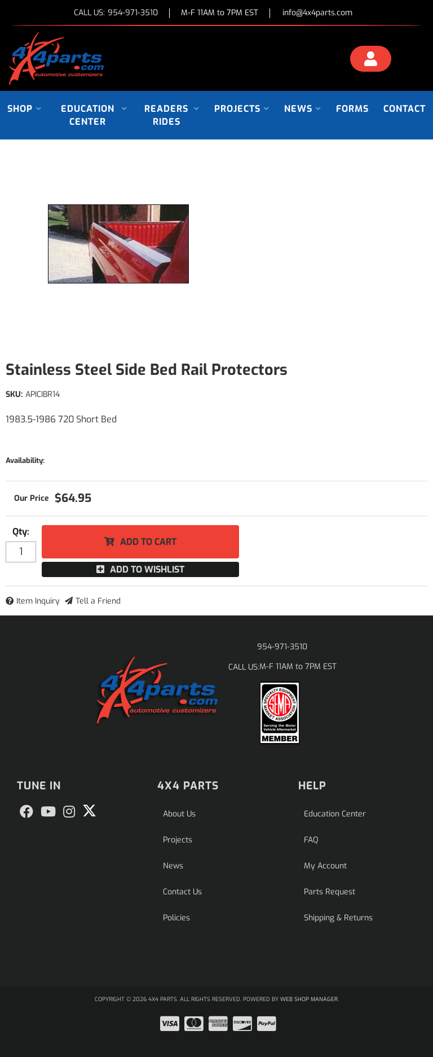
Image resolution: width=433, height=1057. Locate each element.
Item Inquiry (38, 601)
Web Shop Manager (309, 999)
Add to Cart (148, 542)
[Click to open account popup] (370, 60)
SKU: (14, 394)
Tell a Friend (98, 601)
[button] (24, 108)
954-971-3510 (282, 646)
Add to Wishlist (147, 569)
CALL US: (116, 13)
